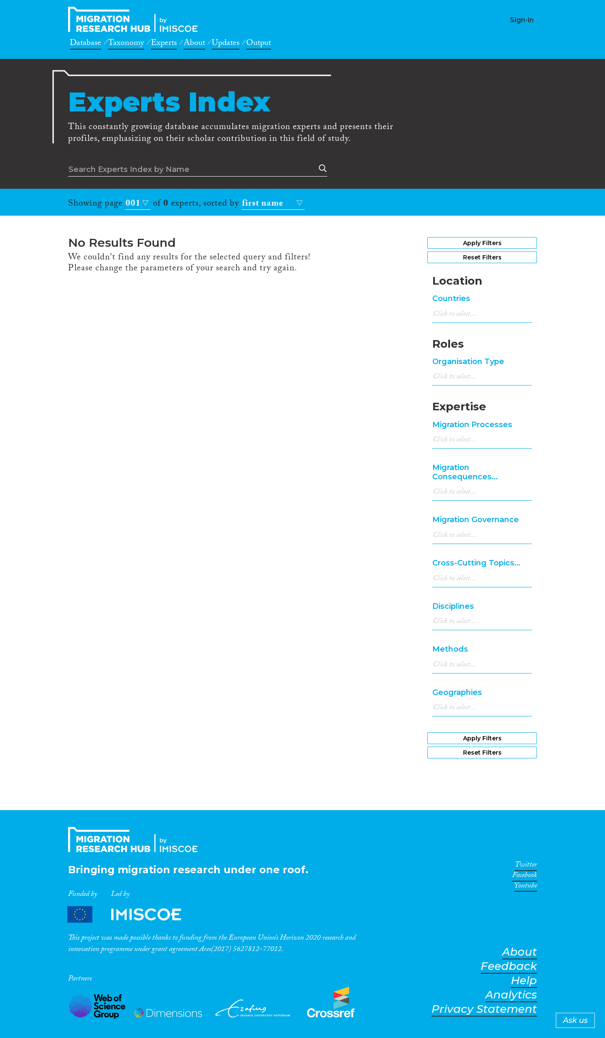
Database (85, 44)
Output (258, 44)
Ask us (575, 1020)
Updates (225, 44)
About (194, 44)
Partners (131, 914)
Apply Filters (482, 243)
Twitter (526, 866)
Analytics (511, 994)
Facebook (524, 877)
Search (321, 169)
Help (524, 980)
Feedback (509, 966)
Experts (164, 44)
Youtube (525, 887)
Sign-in (522, 20)
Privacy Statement (484, 1009)
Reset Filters (482, 257)
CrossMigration (135, 19)
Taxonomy (126, 44)
